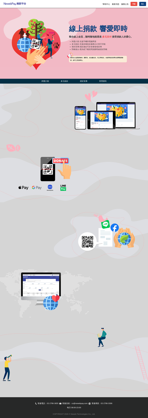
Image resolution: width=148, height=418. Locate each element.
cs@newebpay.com (80, 403)
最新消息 (115, 4)
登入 (142, 4)
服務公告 (125, 4)
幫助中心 (106, 4)
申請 (133, 4)
